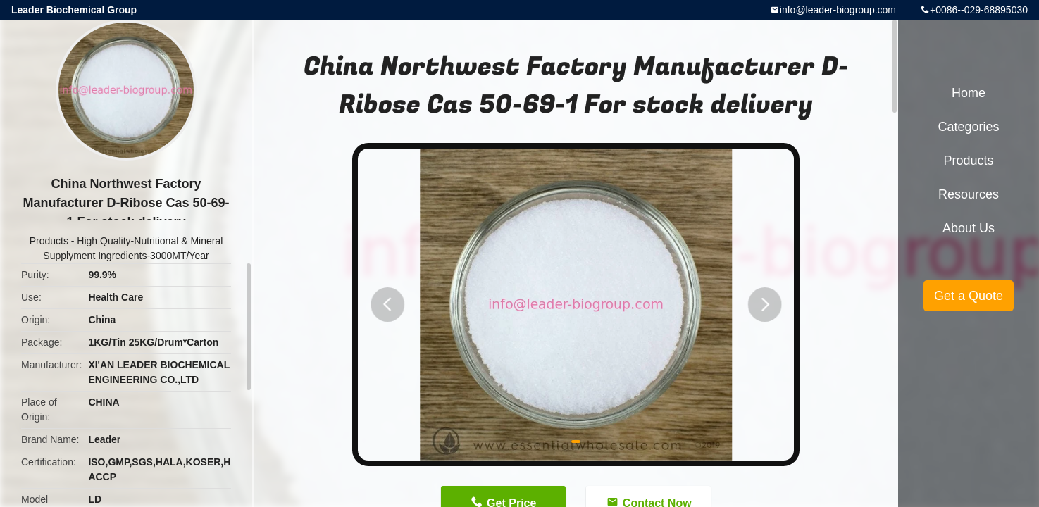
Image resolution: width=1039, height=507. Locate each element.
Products (49, 240)
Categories (968, 127)
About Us (968, 228)
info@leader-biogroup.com (838, 9)
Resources (968, 194)
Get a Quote (968, 296)
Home (968, 93)
